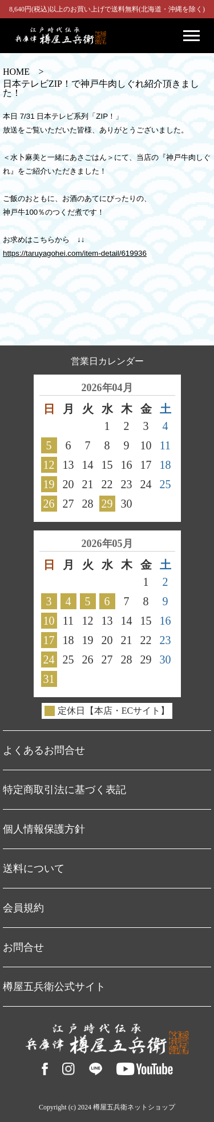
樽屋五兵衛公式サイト (54, 986)
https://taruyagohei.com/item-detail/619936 (75, 253)
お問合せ (23, 947)
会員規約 (23, 908)
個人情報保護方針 (44, 829)
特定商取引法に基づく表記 (64, 789)
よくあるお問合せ (44, 750)
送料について (33, 868)
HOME (16, 72)
